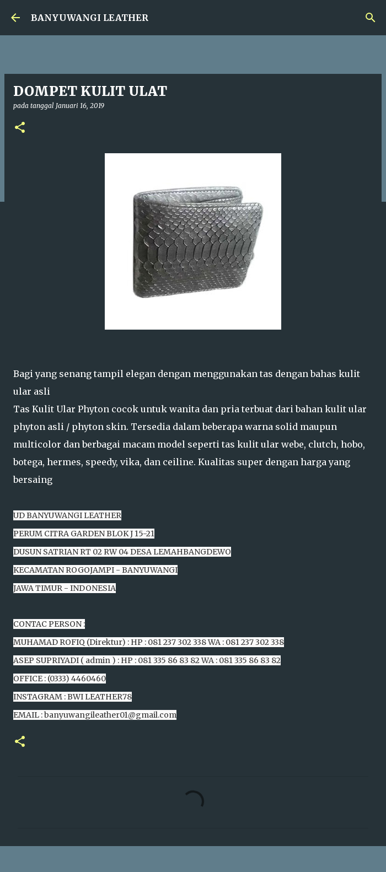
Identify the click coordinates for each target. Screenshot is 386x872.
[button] (19, 128)
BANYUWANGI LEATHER (89, 17)
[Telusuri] (370, 17)
